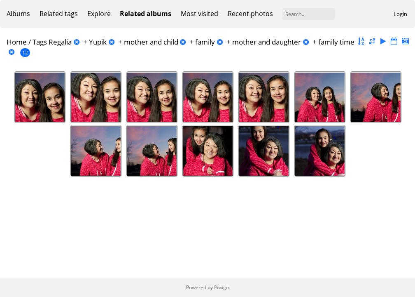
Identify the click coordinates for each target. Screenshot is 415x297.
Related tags (59, 13)
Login (400, 14)
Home (17, 42)
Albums (18, 13)
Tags (40, 42)
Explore (99, 13)
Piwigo (221, 287)
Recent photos (250, 13)
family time (336, 42)
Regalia (60, 42)
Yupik (98, 42)
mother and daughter (266, 42)
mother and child (151, 42)
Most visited (199, 13)
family (205, 42)
